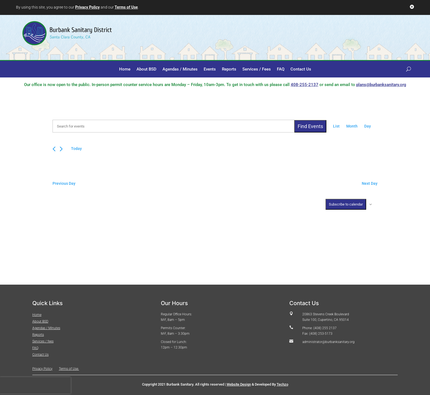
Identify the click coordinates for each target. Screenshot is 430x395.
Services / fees (43, 341)
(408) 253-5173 (320, 334)
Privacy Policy (87, 7)
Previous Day (64, 183)
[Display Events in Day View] (367, 126)
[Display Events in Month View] (352, 126)
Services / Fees (256, 69)
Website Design (239, 384)
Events (210, 69)
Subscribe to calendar (346, 204)
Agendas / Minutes (180, 69)
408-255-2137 (304, 84)
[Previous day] (54, 149)
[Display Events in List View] (336, 126)
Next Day (369, 183)
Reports (229, 69)
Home (124, 69)
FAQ (280, 69)
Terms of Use (126, 7)
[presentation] (35, 385)
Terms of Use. (69, 369)
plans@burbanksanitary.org (381, 84)
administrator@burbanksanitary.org (328, 342)
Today (76, 148)
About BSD (146, 69)
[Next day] (61, 149)
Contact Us (300, 69)
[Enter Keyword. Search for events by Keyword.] (173, 126)
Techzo (282, 384)
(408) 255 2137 (325, 328)
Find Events (310, 126)
